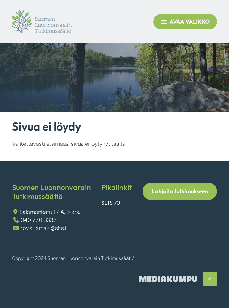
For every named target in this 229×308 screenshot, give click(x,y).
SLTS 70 (110, 202)
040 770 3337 (39, 220)
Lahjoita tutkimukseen (180, 191)
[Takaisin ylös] (210, 279)
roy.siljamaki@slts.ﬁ (44, 228)
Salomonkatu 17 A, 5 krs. (49, 212)
